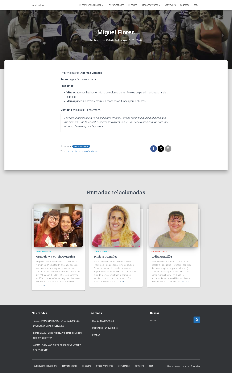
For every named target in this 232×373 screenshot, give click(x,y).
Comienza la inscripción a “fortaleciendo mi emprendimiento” (57, 335)
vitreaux (94, 151)
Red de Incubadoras (103, 321)
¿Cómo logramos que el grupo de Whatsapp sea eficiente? (57, 347)
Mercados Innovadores (105, 328)
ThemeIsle (195, 366)
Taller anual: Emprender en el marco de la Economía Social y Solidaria (56, 323)
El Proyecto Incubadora (92, 5)
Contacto (185, 5)
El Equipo (132, 5)
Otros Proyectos (151, 5)
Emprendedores (116, 5)
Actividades (170, 5)
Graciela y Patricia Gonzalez (55, 256)
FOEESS (96, 335)
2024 (196, 5)
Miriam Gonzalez (105, 256)
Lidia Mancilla (162, 256)
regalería (86, 151)
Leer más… (42, 285)
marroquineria (73, 151)
